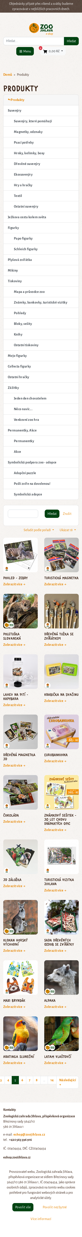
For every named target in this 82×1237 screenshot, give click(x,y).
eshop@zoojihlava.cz (29, 1134)
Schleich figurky (26, 249)
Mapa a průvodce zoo (29, 292)
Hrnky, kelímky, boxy (29, 153)
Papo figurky (23, 238)
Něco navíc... (23, 409)
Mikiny (13, 270)
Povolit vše (23, 1207)
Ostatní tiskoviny (26, 345)
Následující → (67, 1082)
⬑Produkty (16, 100)
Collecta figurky (19, 366)
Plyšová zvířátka (20, 260)
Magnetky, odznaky (28, 132)
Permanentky (24, 441)
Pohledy (20, 313)
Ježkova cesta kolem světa (27, 217)
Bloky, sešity (23, 324)
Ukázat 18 (66, 530)
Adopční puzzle (25, 473)
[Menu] (25, 51)
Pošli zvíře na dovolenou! (32, 483)
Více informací (41, 1219)
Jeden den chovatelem (30, 398)
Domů (7, 74)
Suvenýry (14, 110)
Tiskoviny (15, 281)
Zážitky (13, 387)
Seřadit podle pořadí (37, 530)
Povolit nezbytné (55, 1207)
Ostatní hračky (18, 377)
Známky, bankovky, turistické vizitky (40, 302)
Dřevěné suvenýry (27, 164)
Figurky (13, 228)
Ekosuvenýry (23, 174)
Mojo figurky (17, 356)
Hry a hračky (23, 185)
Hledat (71, 41)
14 (52, 1080)
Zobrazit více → (14, 584)
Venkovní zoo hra (26, 419)
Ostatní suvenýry (26, 206)
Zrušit (67, 513)
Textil (18, 196)
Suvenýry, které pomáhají (33, 121)
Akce (17, 451)
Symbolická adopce (28, 494)
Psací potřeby (24, 142)
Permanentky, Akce (22, 430)
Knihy (18, 334)
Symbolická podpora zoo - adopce (32, 462)
